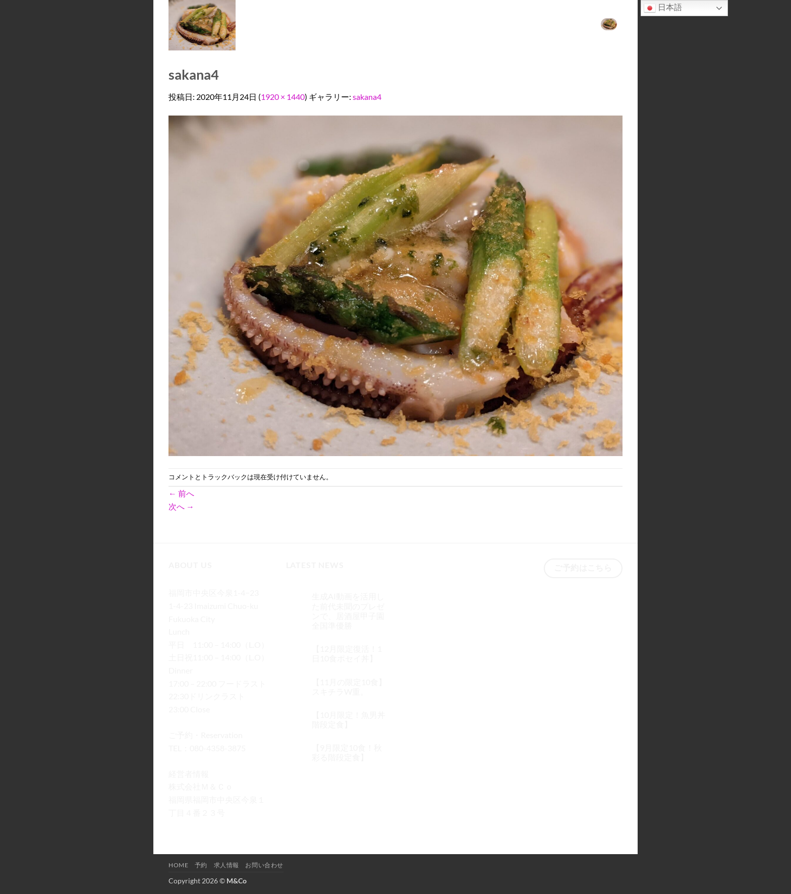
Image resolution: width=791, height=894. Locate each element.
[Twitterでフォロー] (214, 827)
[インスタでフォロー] (196, 827)
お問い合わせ (565, 23)
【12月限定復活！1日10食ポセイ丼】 (347, 653)
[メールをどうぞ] (232, 827)
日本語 (663, 8)
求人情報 (519, 23)
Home (461, 23)
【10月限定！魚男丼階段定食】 (348, 719)
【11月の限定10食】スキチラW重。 (349, 686)
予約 (489, 23)
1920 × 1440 (283, 96)
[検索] (437, 24)
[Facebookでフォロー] (178, 827)
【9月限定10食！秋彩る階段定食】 (347, 752)
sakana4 (367, 96)
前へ (181, 493)
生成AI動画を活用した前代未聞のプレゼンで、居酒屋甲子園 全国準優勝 (348, 610)
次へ (181, 506)
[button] (609, 24)
